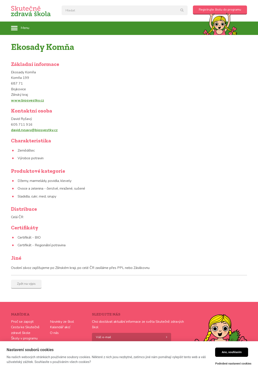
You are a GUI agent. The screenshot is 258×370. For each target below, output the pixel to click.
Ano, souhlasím (232, 352)
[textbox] (125, 10)
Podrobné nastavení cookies (233, 363)
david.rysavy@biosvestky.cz (34, 130)
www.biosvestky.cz (27, 100)
